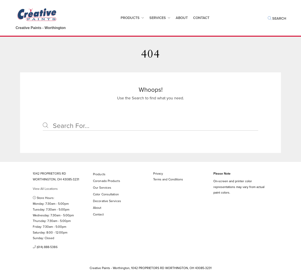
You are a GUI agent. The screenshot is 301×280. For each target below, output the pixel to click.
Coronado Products (106, 181)
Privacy (158, 173)
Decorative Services (107, 201)
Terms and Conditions (168, 179)
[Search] (150, 126)
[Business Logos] (36, 18)
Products (130, 17)
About (182, 17)
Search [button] (277, 18)
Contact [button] (201, 17)
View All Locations (45, 188)
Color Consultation (106, 194)
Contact (98, 214)
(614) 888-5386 (45, 247)
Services (157, 17)
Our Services (102, 187)
